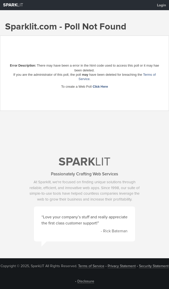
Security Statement (153, 266)
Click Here (100, 86)
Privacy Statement (122, 266)
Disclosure (85, 281)
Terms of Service (91, 266)
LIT (13, 5)
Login (161, 5)
